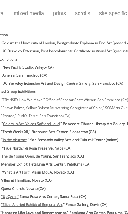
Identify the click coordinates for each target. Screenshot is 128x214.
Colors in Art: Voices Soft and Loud (31, 123)
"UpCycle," (10, 196)
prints (59, 13)
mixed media (29, 13)
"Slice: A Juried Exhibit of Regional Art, (32, 204)
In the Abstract (15, 139)
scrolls (82, 13)
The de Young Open (17, 156)
